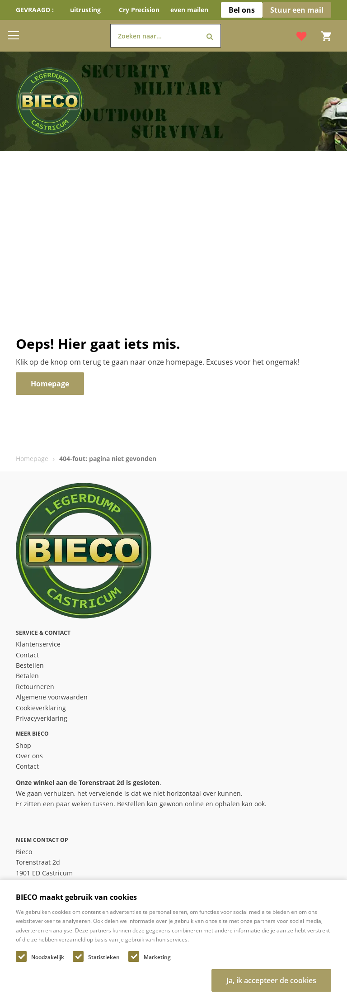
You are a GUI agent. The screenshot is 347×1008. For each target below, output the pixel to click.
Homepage (32, 458)
